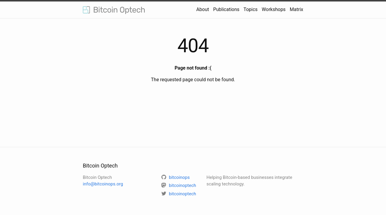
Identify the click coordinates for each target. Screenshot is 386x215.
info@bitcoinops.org (103, 184)
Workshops (274, 9)
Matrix (296, 9)
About (202, 9)
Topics (250, 9)
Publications (226, 9)
